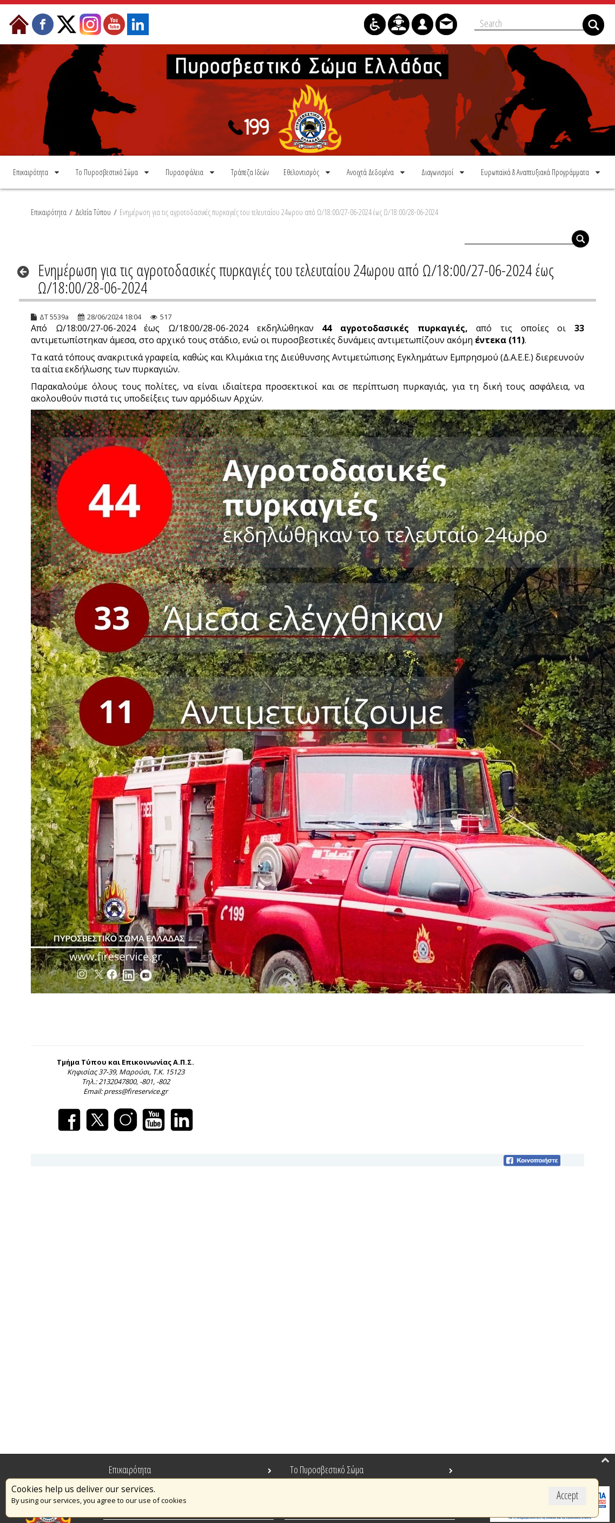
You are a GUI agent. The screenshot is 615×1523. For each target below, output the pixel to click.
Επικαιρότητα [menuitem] (130, 1469)
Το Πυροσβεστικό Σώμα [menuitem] (326, 1469)
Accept (567, 1495)
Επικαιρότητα (49, 210)
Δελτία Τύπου (93, 210)
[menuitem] (37, 170)
